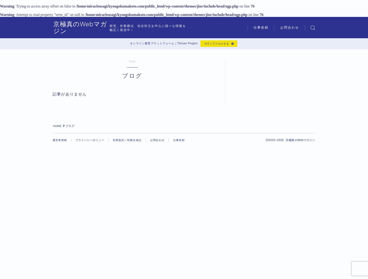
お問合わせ (289, 28)
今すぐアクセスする (216, 44)
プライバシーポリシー (92, 272)
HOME (58, 258)
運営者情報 (60, 272)
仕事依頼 (260, 28)
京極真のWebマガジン (90, 28)
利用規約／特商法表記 (131, 272)
